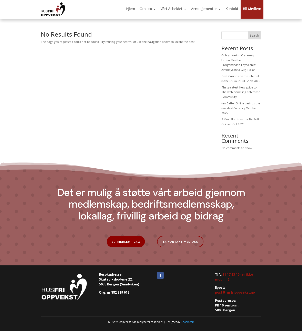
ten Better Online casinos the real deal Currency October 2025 (240, 108)
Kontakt (231, 9)
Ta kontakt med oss (180, 242)
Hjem (130, 9)
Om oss (146, 9)
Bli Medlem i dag (126, 242)
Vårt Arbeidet (171, 9)
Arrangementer (204, 9)
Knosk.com (187, 322)
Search (254, 35)
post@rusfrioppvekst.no (235, 292)
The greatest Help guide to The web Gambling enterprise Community (240, 92)
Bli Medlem (252, 9)
